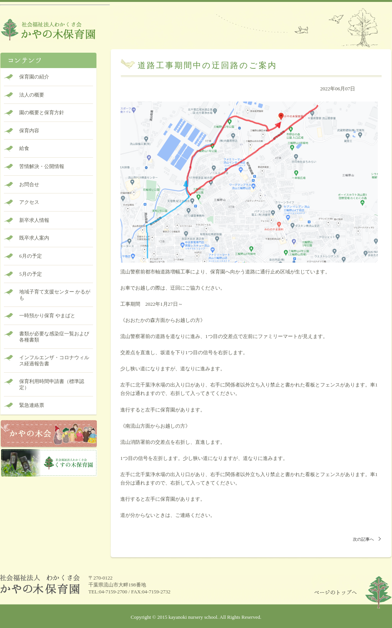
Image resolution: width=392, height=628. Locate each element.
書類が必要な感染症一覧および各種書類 (54, 337)
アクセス (29, 202)
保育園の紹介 (34, 77)
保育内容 (29, 130)
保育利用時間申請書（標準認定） (51, 384)
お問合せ (29, 184)
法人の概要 (31, 95)
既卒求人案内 (34, 238)
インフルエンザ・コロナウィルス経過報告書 (54, 360)
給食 (24, 148)
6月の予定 (30, 256)
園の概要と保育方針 (41, 112)
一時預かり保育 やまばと (47, 315)
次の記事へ (363, 539)
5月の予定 (30, 274)
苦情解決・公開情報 (41, 166)
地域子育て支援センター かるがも (54, 295)
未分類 (374, 97)
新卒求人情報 (34, 220)
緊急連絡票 (31, 405)
